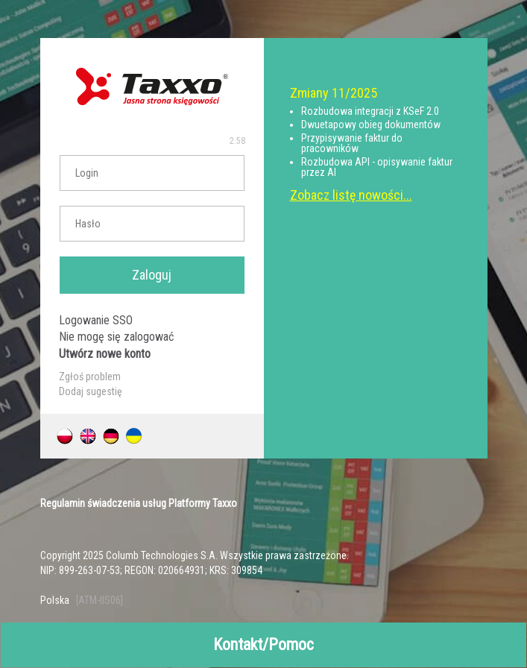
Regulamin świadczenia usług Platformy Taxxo (138, 503)
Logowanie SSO (96, 320)
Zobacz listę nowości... (351, 195)
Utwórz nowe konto (105, 354)
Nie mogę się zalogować (116, 337)
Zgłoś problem (90, 376)
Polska (54, 600)
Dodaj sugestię (90, 391)
